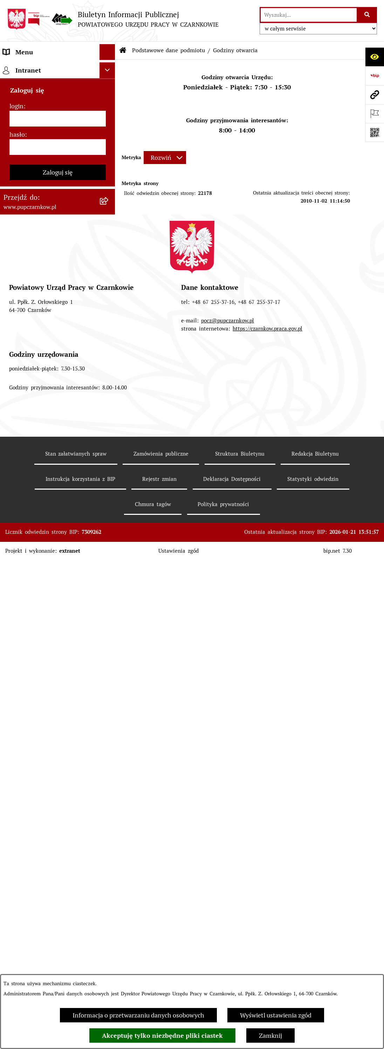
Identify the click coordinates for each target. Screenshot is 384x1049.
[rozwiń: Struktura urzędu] (109, 242)
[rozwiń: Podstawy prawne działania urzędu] (109, 289)
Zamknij (270, 1035)
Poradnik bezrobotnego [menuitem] (36, 387)
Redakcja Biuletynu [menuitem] (30, 491)
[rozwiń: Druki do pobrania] (109, 418)
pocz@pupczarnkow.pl (227, 819)
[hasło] (57, 646)
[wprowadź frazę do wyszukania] (309, 15)
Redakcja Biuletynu (315, 952)
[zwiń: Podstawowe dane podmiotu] (109, 68)
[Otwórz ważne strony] (374, 113)
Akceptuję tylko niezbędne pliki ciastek (162, 1035)
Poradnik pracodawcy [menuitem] (33, 403)
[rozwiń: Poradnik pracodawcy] (109, 402)
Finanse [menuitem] (14, 355)
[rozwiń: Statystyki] (109, 371)
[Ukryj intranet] (107, 569)
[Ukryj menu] (107, 52)
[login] (57, 617)
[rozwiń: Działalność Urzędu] (109, 226)
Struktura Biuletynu (240, 952)
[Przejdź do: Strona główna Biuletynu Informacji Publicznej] (123, 50)
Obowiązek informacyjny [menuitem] (38, 210)
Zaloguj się (58, 671)
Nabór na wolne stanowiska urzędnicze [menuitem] (43, 454)
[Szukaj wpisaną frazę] (367, 15)
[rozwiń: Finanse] (109, 355)
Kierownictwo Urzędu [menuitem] (33, 257)
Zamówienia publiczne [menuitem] (35, 314)
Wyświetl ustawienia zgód (275, 1015)
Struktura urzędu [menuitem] (27, 242)
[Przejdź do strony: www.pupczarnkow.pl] (374, 94)
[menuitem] (57, 88)
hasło (17, 633)
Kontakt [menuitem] (14, 179)
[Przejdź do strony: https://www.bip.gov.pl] (374, 75)
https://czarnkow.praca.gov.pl (267, 827)
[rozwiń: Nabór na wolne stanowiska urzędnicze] (109, 450)
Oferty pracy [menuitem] (21, 434)
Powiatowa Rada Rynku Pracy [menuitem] (45, 273)
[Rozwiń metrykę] (165, 157)
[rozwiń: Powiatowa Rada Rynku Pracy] (109, 273)
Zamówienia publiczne (160, 952)
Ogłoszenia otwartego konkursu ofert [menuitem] (48, 334)
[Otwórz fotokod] (374, 132)
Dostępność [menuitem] (19, 194)
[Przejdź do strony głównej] (113, 19)
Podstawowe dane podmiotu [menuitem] (43, 68)
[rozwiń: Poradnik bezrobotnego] (109, 387)
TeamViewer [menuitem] (20, 551)
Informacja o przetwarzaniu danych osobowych (138, 1015)
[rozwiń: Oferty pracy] (109, 434)
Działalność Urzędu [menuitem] (30, 226)
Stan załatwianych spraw (76, 952)
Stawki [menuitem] (12, 475)
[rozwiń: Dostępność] (109, 194)
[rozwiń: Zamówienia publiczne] (109, 314)
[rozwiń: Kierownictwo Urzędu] (109, 257)
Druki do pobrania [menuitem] (29, 418)
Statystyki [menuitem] (17, 371)
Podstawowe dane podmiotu (168, 50)
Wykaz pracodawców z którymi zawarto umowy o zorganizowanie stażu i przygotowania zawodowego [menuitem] (47, 521)
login (16, 605)
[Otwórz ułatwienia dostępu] (374, 56)
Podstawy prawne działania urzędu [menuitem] (42, 293)
